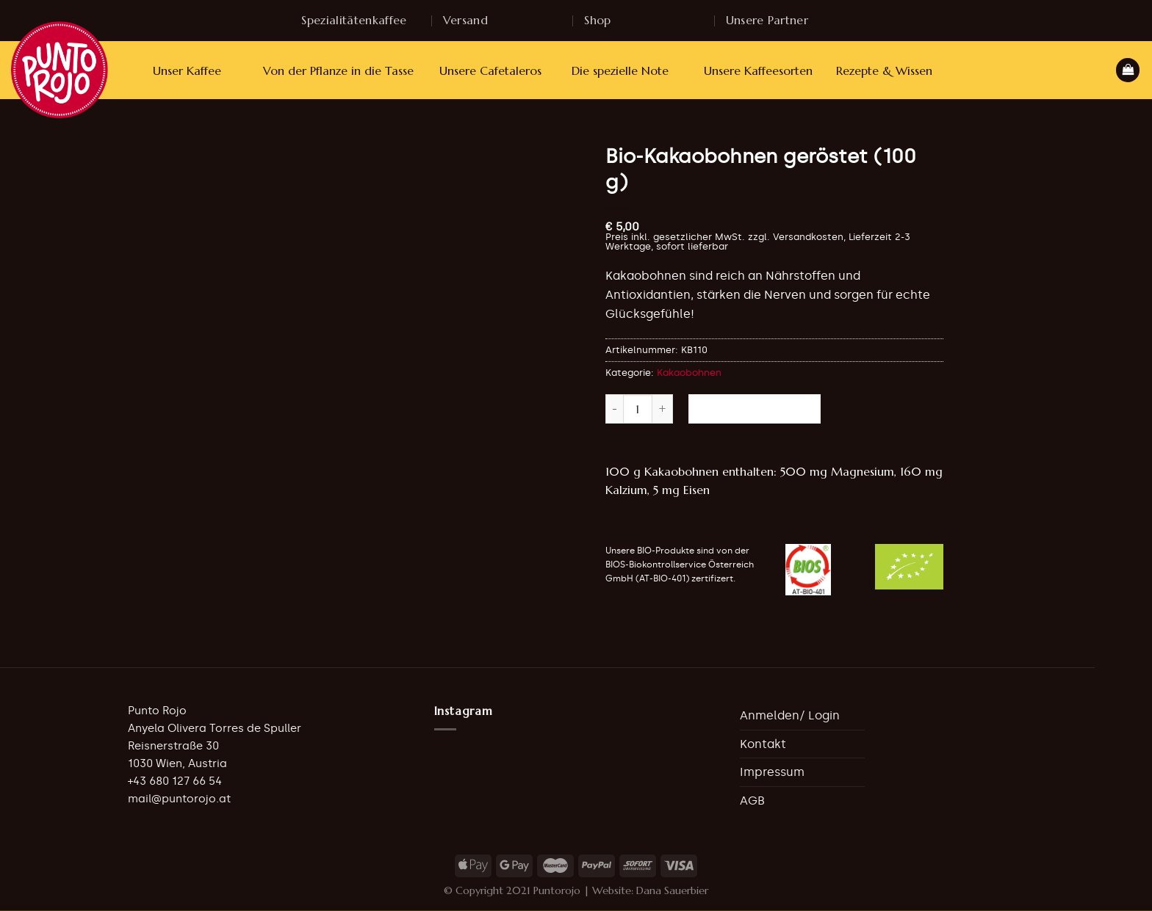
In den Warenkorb (754, 409)
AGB (752, 800)
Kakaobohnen (689, 372)
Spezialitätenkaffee (353, 19)
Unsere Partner (767, 19)
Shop (597, 19)
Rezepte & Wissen (884, 70)
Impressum (772, 772)
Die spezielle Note (620, 70)
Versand (465, 19)
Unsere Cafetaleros (490, 70)
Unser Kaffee (187, 70)
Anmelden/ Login (790, 715)
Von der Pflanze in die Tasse (338, 70)
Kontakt (763, 744)
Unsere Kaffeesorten (758, 70)
